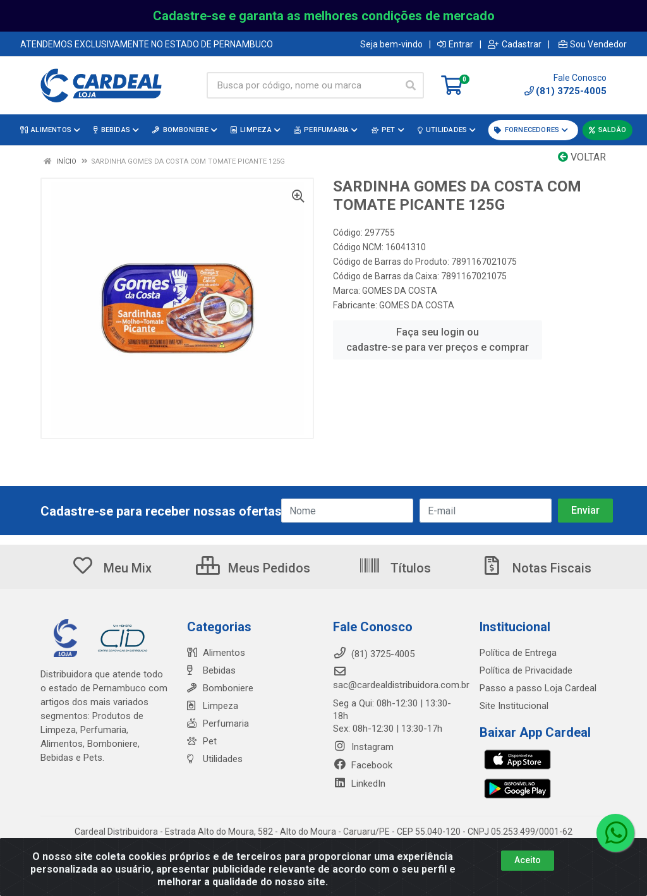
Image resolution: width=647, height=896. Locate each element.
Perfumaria (218, 723)
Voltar (582, 157)
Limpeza (212, 705)
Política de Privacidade (526, 670)
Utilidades (215, 759)
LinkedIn (359, 783)
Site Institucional (514, 705)
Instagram (363, 747)
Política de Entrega (518, 652)
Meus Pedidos (253, 568)
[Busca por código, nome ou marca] (302, 85)
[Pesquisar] (410, 85)
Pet (202, 741)
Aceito (527, 860)
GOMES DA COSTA (399, 291)
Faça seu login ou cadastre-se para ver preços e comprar (437, 339)
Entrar (455, 44)
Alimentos (216, 652)
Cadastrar (514, 44)
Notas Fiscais (535, 568)
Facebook (362, 765)
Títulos (394, 568)
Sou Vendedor (593, 44)
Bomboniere (220, 688)
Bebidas (211, 670)
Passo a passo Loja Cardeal (538, 688)
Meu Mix (111, 568)
